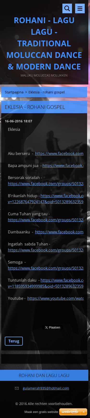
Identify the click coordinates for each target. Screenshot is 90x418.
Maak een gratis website (41, 412)
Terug (13, 341)
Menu (80, 8)
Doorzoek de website (67, 8)
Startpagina (14, 92)
